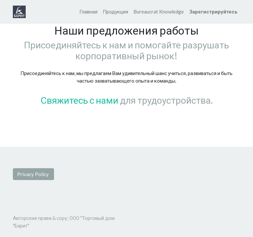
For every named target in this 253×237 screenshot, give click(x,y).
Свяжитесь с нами (79, 100)
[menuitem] (88, 11)
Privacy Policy (33, 174)
